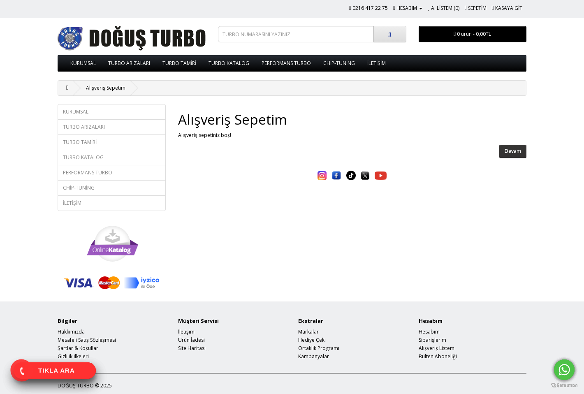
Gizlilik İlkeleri (73, 356)
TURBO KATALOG (229, 63)
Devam (513, 151)
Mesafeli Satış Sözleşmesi (87, 339)
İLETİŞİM (376, 63)
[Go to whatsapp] (564, 369)
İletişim (186, 331)
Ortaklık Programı (318, 348)
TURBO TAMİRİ (179, 63)
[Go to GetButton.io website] (564, 385)
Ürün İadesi (191, 339)
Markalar (308, 331)
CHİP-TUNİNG (339, 63)
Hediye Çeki (312, 339)
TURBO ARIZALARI (129, 63)
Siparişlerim (432, 339)
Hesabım (429, 331)
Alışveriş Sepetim (105, 87)
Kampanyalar (313, 356)
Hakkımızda (71, 331)
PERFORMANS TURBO (286, 63)
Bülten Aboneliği (438, 356)
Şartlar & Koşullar (78, 348)
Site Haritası (192, 348)
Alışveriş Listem (436, 348)
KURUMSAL (83, 63)
